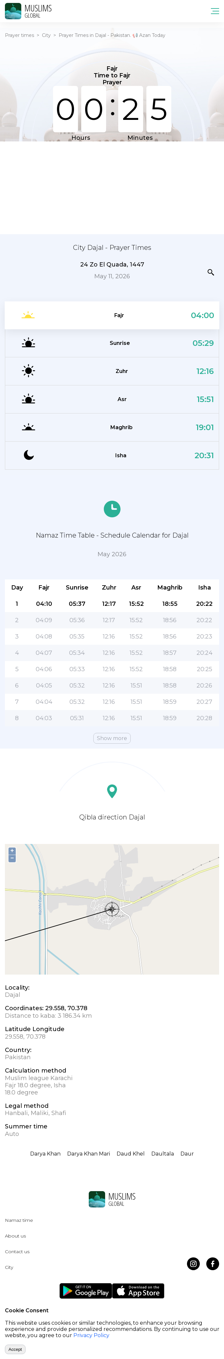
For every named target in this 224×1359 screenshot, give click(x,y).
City (46, 35)
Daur (187, 1154)
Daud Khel (131, 1154)
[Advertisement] (112, 187)
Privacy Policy (91, 1335)
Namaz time (19, 1220)
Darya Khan (45, 1154)
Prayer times (19, 35)
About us (15, 1236)
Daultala (162, 1154)
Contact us (17, 1251)
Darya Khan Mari (88, 1154)
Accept (15, 1349)
